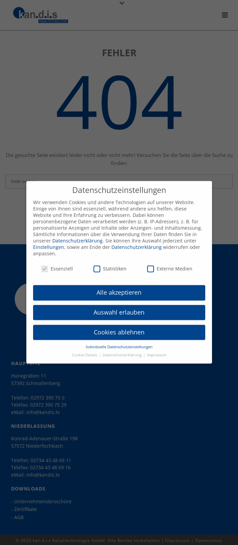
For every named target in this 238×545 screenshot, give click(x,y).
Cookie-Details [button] (85, 350)
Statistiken (110, 263)
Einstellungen (48, 242)
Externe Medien (169, 263)
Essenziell (57, 263)
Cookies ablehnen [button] (119, 327)
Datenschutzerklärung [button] (122, 350)
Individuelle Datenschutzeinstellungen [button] (119, 342)
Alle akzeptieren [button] (119, 287)
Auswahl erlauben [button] (119, 307)
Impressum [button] (156, 350)
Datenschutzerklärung (77, 235)
